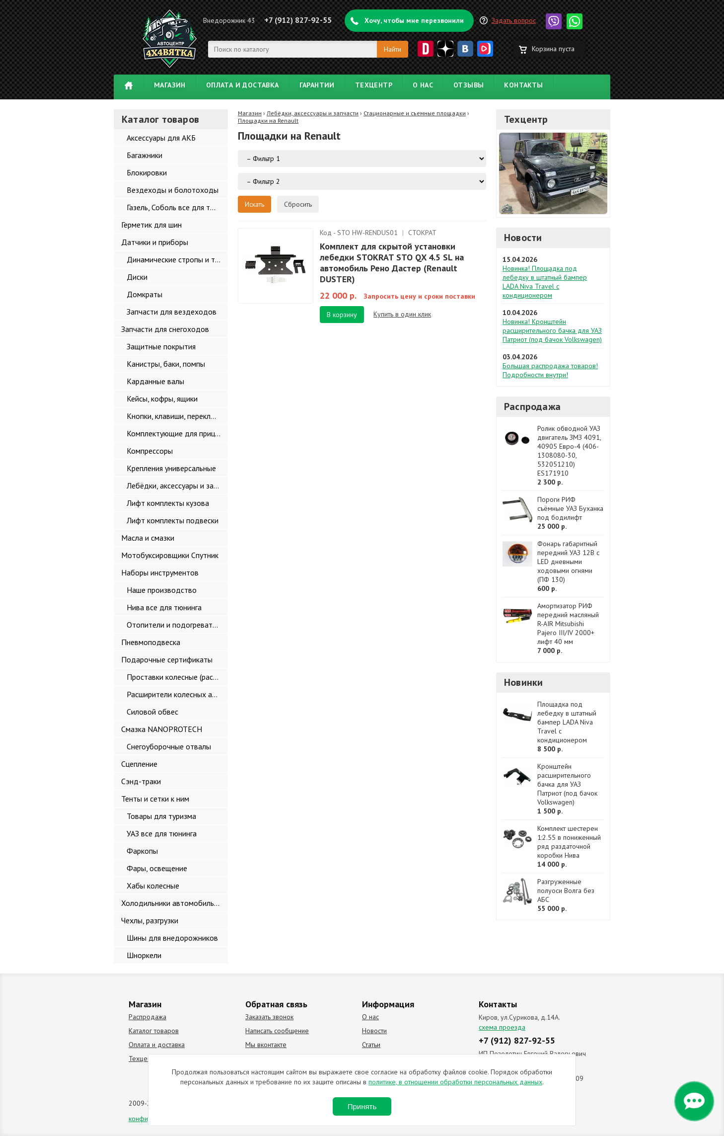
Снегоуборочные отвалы (169, 746)
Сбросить (298, 204)
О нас (423, 85)
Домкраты (144, 294)
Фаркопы (142, 851)
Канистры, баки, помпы (166, 364)
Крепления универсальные (171, 468)
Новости (523, 237)
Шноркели (144, 955)
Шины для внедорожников (172, 938)
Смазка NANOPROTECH (161, 729)
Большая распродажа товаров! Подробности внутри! (550, 370)
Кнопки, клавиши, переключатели (177, 416)
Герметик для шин (151, 225)
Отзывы (468, 85)
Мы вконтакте (266, 1044)
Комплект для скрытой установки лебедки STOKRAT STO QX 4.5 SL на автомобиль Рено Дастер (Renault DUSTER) (392, 263)
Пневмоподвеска (150, 642)
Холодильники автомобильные (174, 903)
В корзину (342, 314)
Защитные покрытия (161, 346)
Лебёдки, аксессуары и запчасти (177, 485)
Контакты (523, 85)
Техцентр (373, 85)
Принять (362, 1106)
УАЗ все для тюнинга (162, 833)
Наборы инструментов (160, 572)
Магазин (170, 85)
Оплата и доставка (242, 85)
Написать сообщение (277, 1030)
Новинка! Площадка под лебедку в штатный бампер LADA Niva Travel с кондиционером (545, 282)
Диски (137, 277)
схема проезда (502, 1027)
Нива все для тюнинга (164, 607)
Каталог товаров (154, 1030)
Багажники (144, 155)
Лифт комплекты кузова (168, 503)
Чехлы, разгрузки (149, 920)
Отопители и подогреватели (175, 625)
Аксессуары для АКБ (161, 138)
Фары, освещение (157, 868)
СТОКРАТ (422, 232)
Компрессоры (150, 451)
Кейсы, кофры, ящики (162, 399)
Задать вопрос (514, 20)
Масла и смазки (147, 538)
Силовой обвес (152, 712)
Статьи (371, 1044)
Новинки (523, 682)
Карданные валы (155, 381)
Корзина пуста (553, 48)
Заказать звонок (269, 1016)
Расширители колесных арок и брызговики (177, 694)
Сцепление (139, 764)
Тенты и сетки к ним (155, 799)
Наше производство (162, 590)
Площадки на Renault (268, 120)
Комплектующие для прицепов (177, 433)
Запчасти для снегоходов (165, 329)
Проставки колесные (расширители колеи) (177, 677)
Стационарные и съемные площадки (414, 113)
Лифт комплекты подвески (172, 520)
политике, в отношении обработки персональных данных (455, 1081)
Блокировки (147, 172)
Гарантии (317, 85)
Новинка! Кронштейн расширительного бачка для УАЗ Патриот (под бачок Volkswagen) (552, 330)
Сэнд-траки (141, 781)
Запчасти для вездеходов (172, 312)
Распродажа (532, 406)
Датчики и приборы (154, 242)
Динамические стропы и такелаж (177, 259)
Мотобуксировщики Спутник (169, 555)
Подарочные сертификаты (167, 659)
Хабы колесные (153, 886)
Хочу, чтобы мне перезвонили (414, 20)
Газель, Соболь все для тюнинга (177, 207)
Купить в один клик (402, 314)
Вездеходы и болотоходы (172, 190)
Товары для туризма (161, 816)
